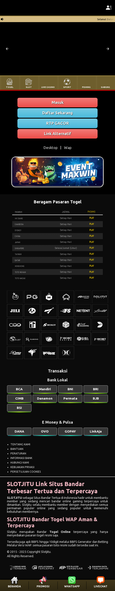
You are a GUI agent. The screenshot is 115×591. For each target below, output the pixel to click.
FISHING (86, 87)
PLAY (91, 217)
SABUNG (105, 87)
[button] (7, 48)
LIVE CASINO (48, 87)
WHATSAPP (72, 586)
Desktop (51, 147)
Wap (67, 147)
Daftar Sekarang (57, 113)
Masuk (58, 102)
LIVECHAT (100, 586)
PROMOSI (43, 586)
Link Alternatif (57, 133)
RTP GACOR (57, 123)
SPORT (67, 87)
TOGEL (9, 87)
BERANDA (14, 586)
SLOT (29, 87)
